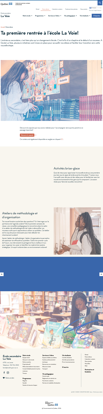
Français (93, 8)
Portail (37, 9)
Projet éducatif (26, 366)
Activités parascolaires (68, 362)
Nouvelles (87, 365)
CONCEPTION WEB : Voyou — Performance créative (91, 394)
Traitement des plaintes (71, 9)
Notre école (26, 357)
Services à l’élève (48, 357)
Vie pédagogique (47, 376)
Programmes (27, 380)
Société (25, 385)
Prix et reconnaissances (68, 364)
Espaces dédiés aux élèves (49, 359)
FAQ (86, 368)
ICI (62, 141)
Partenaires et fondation (89, 372)
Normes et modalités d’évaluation (51, 385)
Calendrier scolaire (57, 9)
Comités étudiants (67, 359)
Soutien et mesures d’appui (30, 387)
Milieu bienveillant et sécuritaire (31, 368)
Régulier (25, 383)
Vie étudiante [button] (85, 15)
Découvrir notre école (28, 362)
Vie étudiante (66, 357)
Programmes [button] (40, 15)
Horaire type (45, 378)
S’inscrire (96, 16)
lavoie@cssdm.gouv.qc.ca (10, 370)
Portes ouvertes (27, 364)
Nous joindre (83, 9)
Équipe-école (26, 359)
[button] (31, 15)
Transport (45, 371)
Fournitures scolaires (48, 383)
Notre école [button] (27, 15)
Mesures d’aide (46, 368)
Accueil (3, 27)
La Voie (5, 16)
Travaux (25, 375)
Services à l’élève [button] (54, 15)
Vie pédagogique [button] (70, 15)
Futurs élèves (45, 9)
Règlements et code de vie (49, 380)
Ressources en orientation (49, 366)
